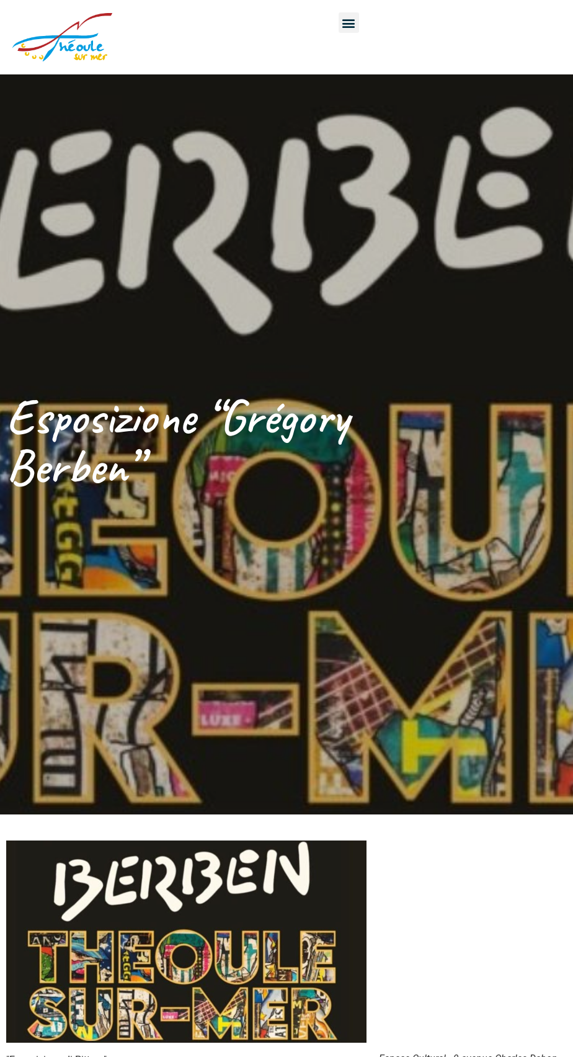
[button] (349, 22)
